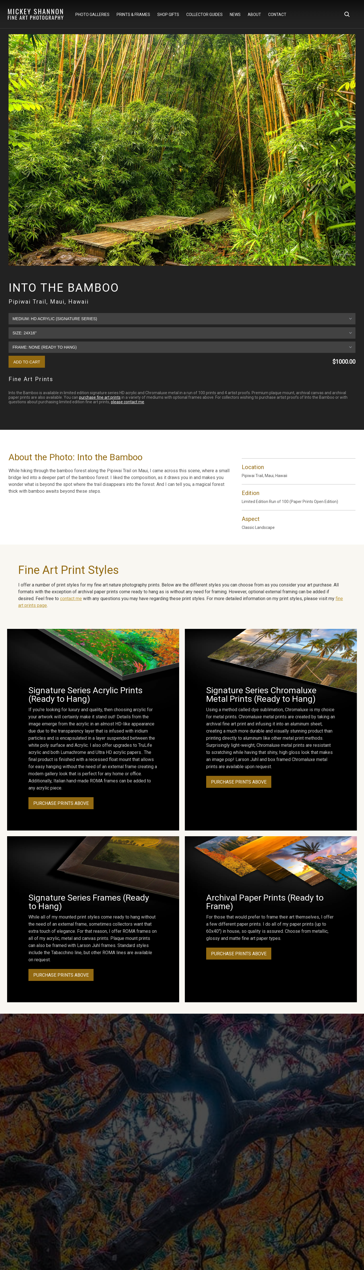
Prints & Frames (133, 14)
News (235, 14)
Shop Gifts (168, 14)
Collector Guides (204, 14)
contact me (71, 598)
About (254, 14)
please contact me (127, 402)
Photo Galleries (92, 14)
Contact (277, 14)
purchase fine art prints (100, 397)
